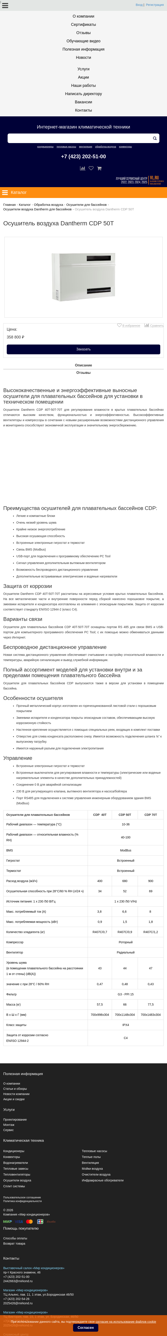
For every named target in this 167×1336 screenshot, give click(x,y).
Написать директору (83, 94)
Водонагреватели (15, 1162)
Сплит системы (14, 1186)
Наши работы (83, 85)
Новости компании (16, 1094)
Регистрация (155, 5)
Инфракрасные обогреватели (103, 1180)
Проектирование (15, 1119)
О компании (83, 16)
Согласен (86, 1327)
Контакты (83, 110)
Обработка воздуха (48, 204)
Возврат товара (14, 1243)
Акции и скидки (14, 1099)
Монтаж (8, 1125)
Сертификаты (83, 24)
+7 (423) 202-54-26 (16, 1299)
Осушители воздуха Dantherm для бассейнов (37, 209)
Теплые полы (91, 1157)
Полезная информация (84, 49)
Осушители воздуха (17, 1180)
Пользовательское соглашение (22, 1197)
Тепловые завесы (15, 1168)
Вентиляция (90, 1162)
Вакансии (83, 102)
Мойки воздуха (92, 1168)
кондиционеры (45, 146)
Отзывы (83, 33)
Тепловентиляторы (16, 1174)
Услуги (83, 69)
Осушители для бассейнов (86, 204)
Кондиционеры (13, 1151)
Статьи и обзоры (15, 1088)
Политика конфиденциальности (22, 1201)
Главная (9, 204)
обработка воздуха (105, 146)
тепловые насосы (66, 146)
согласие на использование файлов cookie (126, 1321)
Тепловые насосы (94, 1151)
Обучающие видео (83, 41)
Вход (139, 5)
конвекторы (125, 146)
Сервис (8, 1130)
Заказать (83, 349)
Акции (83, 77)
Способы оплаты (15, 1238)
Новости (83, 57)
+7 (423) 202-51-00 (83, 156)
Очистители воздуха (96, 1174)
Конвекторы (11, 1157)
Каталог (25, 204)
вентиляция (85, 146)
